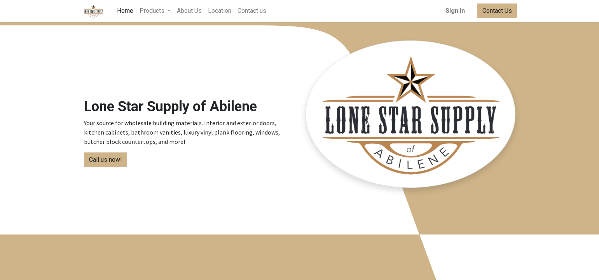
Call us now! (105, 159)
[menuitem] (126, 11)
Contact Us (495, 10)
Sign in (453, 10)
